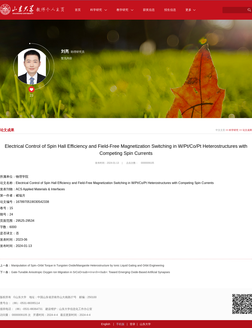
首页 (78, 9)
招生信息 (170, 9)
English (105, 324)
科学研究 (98, 9)
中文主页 (220, 130)
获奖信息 (149, 9)
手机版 (120, 324)
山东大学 (145, 324)
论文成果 (247, 130)
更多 (190, 9)
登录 (132, 324)
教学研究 (125, 9)
